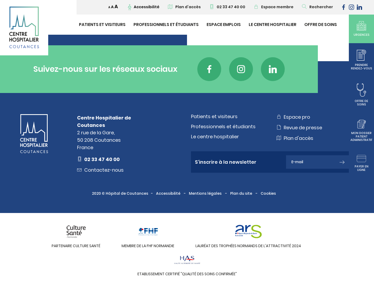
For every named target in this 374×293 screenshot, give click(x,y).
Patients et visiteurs (102, 24)
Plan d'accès (295, 138)
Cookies (269, 193)
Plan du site (241, 193)
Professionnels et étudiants (166, 24)
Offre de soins (320, 24)
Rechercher (317, 7)
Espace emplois (224, 24)
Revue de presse (299, 127)
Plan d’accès (184, 7)
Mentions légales (205, 193)
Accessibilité (168, 193)
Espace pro (293, 116)
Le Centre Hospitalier (272, 24)
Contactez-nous (100, 169)
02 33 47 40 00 (227, 7)
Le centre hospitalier (215, 136)
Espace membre (273, 7)
